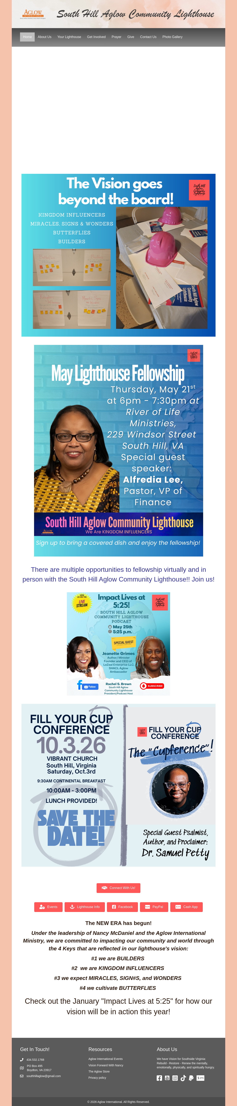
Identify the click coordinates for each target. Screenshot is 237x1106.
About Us (44, 37)
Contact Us (148, 37)
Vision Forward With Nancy (105, 1065)
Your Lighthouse (69, 37)
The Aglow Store (99, 1071)
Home (27, 37)
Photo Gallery (172, 37)
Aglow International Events (105, 1059)
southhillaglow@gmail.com (43, 1076)
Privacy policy (97, 1077)
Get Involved (96, 37)
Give (130, 37)
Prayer (116, 37)
